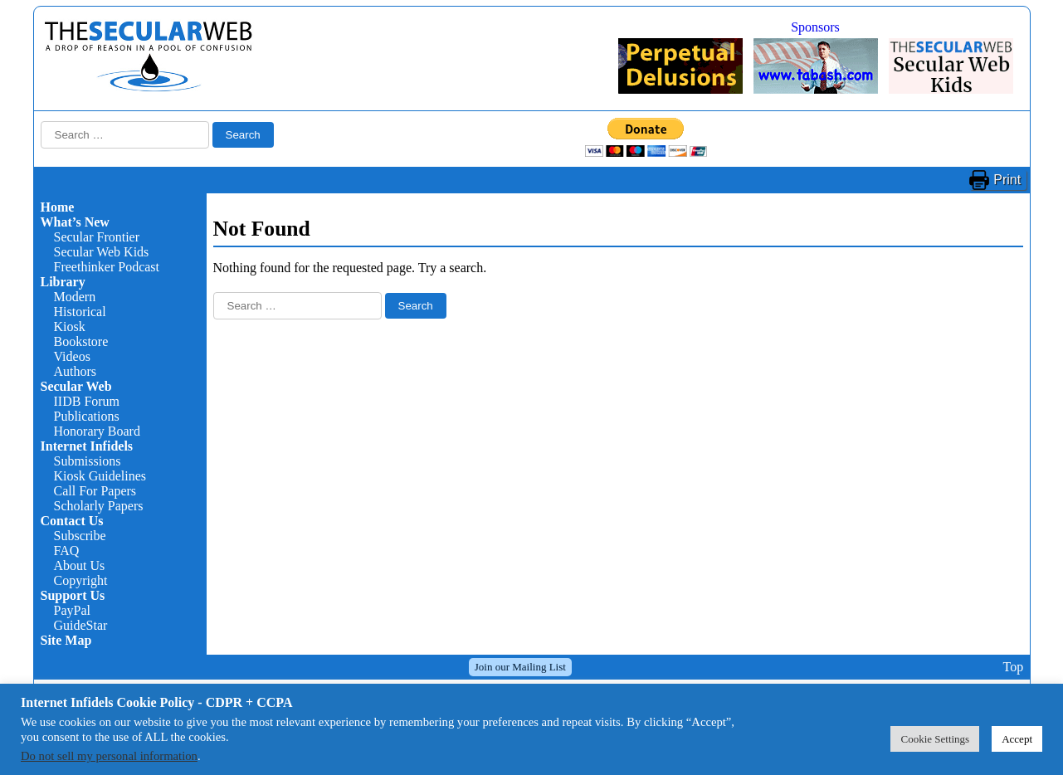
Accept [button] (1017, 739)
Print (1007, 180)
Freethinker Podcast (107, 267)
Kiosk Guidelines (100, 476)
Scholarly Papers (99, 506)
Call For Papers (95, 491)
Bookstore (81, 341)
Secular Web (76, 386)
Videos (72, 356)
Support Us (73, 595)
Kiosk (69, 326)
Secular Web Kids (101, 252)
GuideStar (81, 625)
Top (1012, 667)
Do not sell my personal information (109, 756)
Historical (80, 312)
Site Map (66, 640)
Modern (75, 297)
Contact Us (72, 521)
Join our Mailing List (520, 666)
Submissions (87, 461)
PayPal (72, 610)
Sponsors (815, 27)
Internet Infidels (87, 446)
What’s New (75, 222)
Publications (86, 416)
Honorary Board (97, 431)
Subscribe (80, 536)
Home (58, 207)
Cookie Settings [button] (934, 739)
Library (63, 282)
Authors (75, 371)
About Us (79, 565)
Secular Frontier (97, 237)
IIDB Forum (87, 401)
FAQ (67, 550)
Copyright (81, 580)
